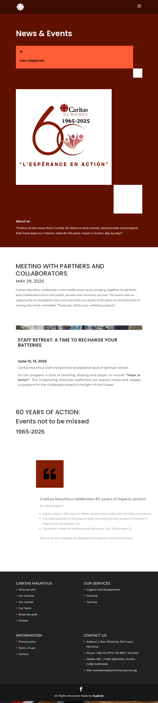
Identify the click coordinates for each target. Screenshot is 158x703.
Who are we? (27, 589)
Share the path (28, 614)
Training (91, 602)
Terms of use (27, 647)
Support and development (103, 589)
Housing (91, 595)
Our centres (26, 602)
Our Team (25, 608)
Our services (26, 595)
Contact (23, 654)
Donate (23, 620)
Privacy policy (27, 641)
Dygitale (98, 695)
